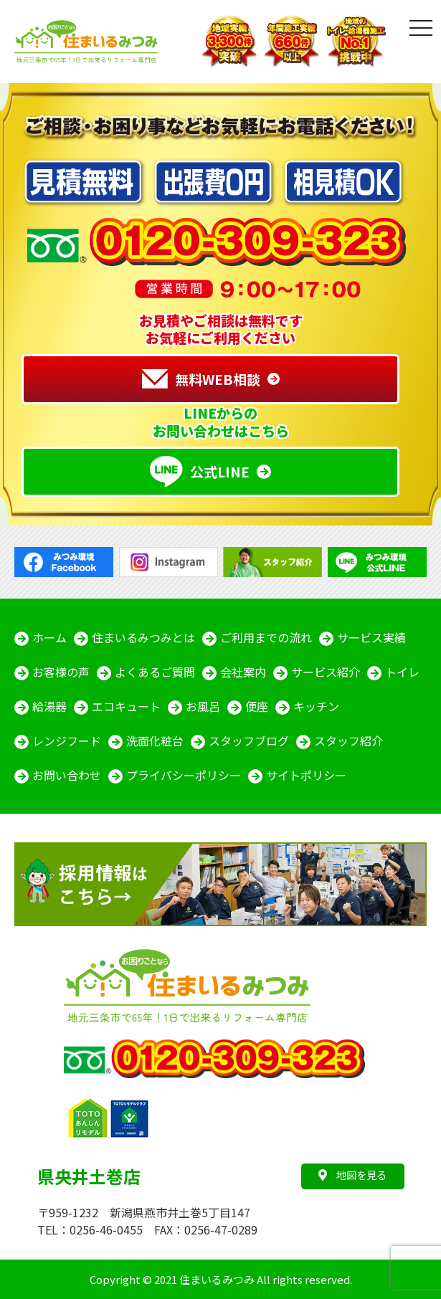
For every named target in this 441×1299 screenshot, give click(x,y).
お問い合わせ (66, 775)
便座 (256, 706)
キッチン (316, 706)
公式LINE (200, 471)
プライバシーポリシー (183, 775)
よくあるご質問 (155, 671)
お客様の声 (61, 671)
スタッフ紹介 (348, 740)
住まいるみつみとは (143, 637)
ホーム (49, 637)
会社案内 (243, 671)
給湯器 (49, 706)
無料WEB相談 (201, 379)
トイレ (402, 671)
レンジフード (66, 740)
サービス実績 (371, 637)
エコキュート (126, 706)
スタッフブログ (249, 740)
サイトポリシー (306, 775)
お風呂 (203, 706)
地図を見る (352, 1174)
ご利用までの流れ (266, 637)
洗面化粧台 (155, 740)
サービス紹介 (325, 671)
